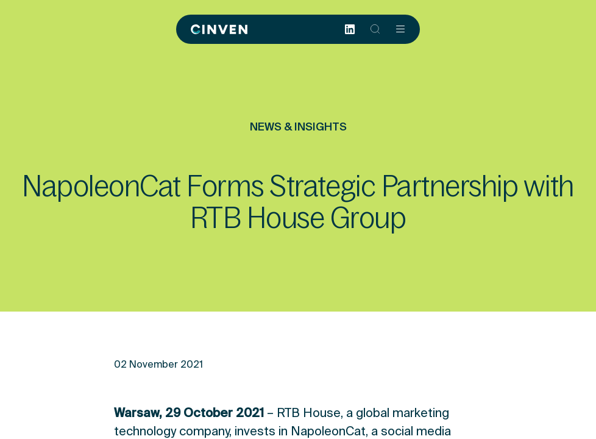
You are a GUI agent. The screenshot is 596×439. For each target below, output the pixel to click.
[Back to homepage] (219, 29)
